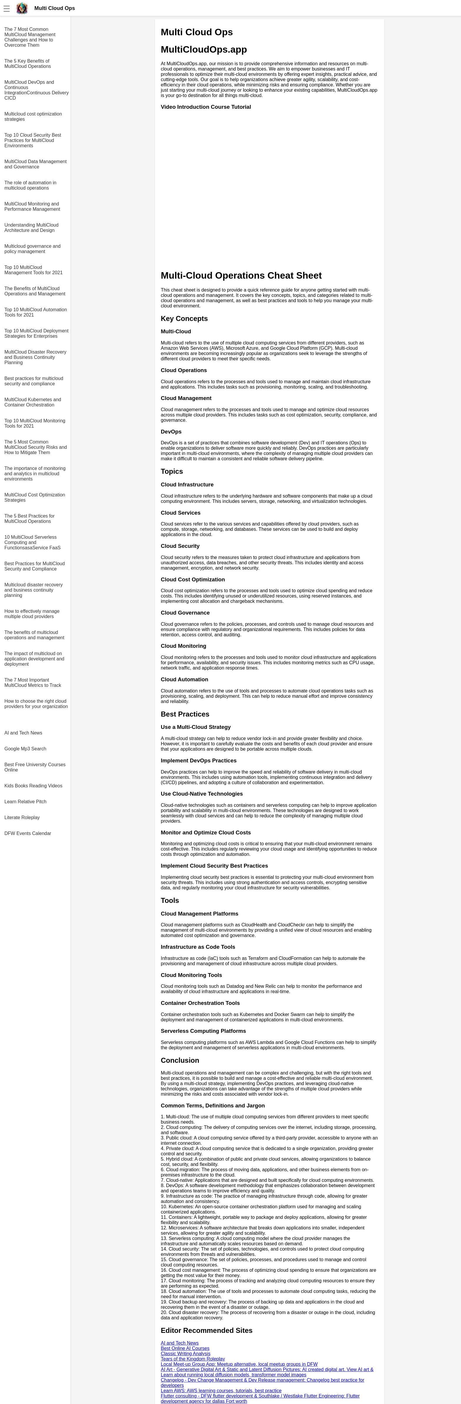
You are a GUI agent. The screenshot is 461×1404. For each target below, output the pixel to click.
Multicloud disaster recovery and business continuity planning (33, 590)
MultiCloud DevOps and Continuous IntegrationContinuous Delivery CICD (36, 90)
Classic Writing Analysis (186, 1353)
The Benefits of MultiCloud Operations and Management (34, 291)
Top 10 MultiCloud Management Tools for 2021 (33, 270)
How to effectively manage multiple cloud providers (31, 614)
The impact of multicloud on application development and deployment (34, 659)
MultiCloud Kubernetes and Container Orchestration (32, 402)
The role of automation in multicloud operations (30, 185)
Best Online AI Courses (185, 1348)
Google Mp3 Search (25, 748)
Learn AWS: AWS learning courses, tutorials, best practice (221, 1390)
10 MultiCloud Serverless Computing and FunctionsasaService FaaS (32, 542)
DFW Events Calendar (27, 833)
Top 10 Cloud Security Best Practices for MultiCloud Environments (32, 140)
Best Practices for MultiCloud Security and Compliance (34, 566)
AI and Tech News (23, 732)
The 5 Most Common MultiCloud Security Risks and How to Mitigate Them (35, 447)
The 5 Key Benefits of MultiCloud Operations (27, 63)
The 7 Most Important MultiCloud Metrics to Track (32, 682)
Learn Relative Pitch (25, 801)
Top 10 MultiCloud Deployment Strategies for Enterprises (36, 333)
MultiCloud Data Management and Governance (35, 164)
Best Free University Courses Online (35, 767)
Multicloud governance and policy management (32, 249)
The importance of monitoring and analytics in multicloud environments (35, 473)
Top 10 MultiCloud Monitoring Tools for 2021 (34, 423)
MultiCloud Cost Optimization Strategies (34, 497)
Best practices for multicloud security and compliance (33, 381)
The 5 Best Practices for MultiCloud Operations (29, 518)
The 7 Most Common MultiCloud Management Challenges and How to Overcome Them (29, 37)
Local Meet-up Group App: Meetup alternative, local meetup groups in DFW (239, 1364)
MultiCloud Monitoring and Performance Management (32, 206)
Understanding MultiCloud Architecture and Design (31, 227)
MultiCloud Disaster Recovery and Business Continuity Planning (35, 357)
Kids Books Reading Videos (33, 785)
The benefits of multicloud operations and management (34, 635)
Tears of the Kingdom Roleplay (193, 1358)
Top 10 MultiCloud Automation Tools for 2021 (35, 312)
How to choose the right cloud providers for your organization (36, 704)
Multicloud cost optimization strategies (33, 116)
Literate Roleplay (22, 817)
